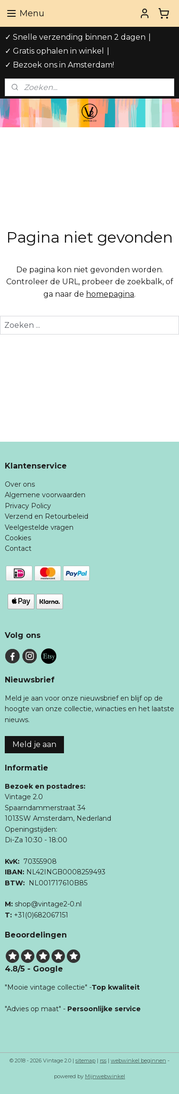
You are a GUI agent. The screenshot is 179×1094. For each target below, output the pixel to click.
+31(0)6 (26, 915)
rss (103, 1060)
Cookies (18, 538)
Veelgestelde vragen (39, 527)
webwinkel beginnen (138, 1060)
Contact (18, 548)
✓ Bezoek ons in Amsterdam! (59, 64)
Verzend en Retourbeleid (46, 516)
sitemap (85, 1060)
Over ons (20, 484)
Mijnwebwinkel (105, 1076)
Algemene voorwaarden (45, 495)
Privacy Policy (28, 506)
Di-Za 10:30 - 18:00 (36, 840)
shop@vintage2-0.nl (48, 904)
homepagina (110, 294)
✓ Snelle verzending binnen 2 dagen (75, 37)
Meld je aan (34, 744)
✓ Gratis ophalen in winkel (54, 51)
